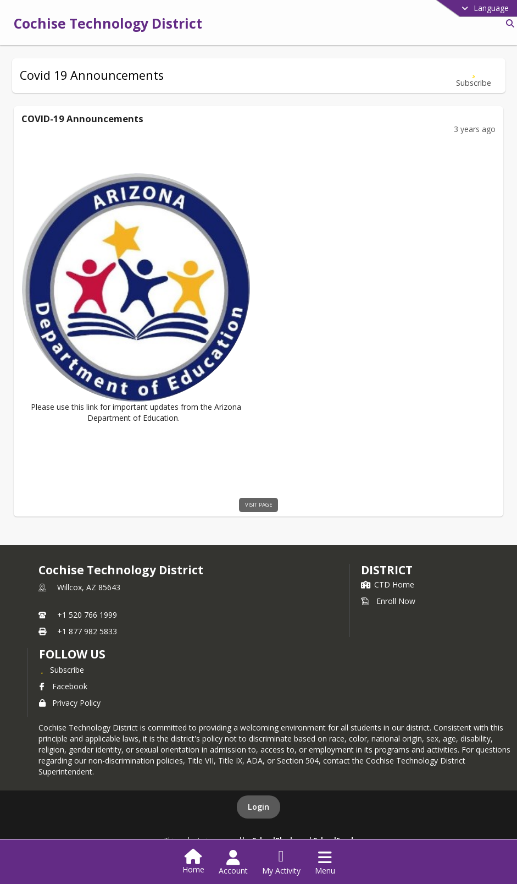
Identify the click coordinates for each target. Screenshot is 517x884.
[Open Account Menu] (233, 862)
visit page (259, 504)
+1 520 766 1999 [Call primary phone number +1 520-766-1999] (87, 615)
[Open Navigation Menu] (325, 862)
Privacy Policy (70, 703)
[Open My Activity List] (281, 862)
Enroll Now (388, 601)
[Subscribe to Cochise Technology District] (61, 669)
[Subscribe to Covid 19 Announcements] (473, 76)
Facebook (63, 686)
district (387, 570)
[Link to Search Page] (508, 23)
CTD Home (387, 584)
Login (258, 806)
